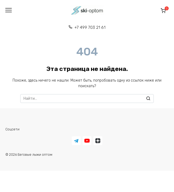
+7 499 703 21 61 (89, 27)
